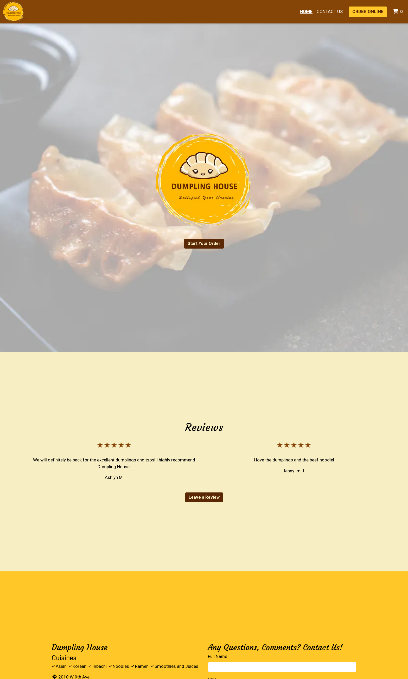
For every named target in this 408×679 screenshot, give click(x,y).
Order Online (368, 11)
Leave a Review (204, 497)
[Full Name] (282, 667)
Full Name (217, 656)
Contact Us (330, 11)
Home (306, 11)
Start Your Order (204, 243)
